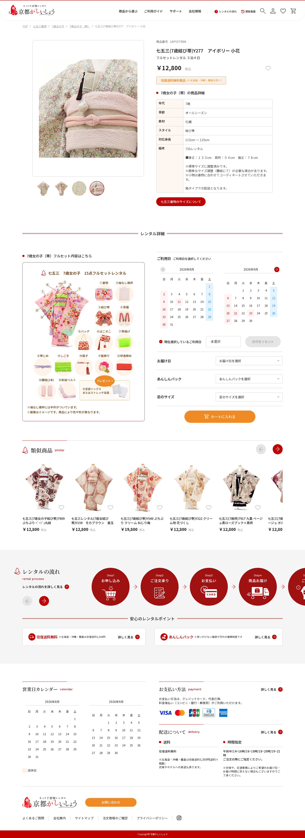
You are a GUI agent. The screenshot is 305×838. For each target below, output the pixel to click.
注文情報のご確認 (115, 818)
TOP (25, 26)
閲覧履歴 (248, 11)
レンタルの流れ (226, 11)
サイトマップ (84, 818)
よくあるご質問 (33, 818)
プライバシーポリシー (152, 818)
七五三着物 (40, 26)
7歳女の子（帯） (80, 26)
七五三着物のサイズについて (181, 201)
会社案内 (59, 818)
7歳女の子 (58, 26)
